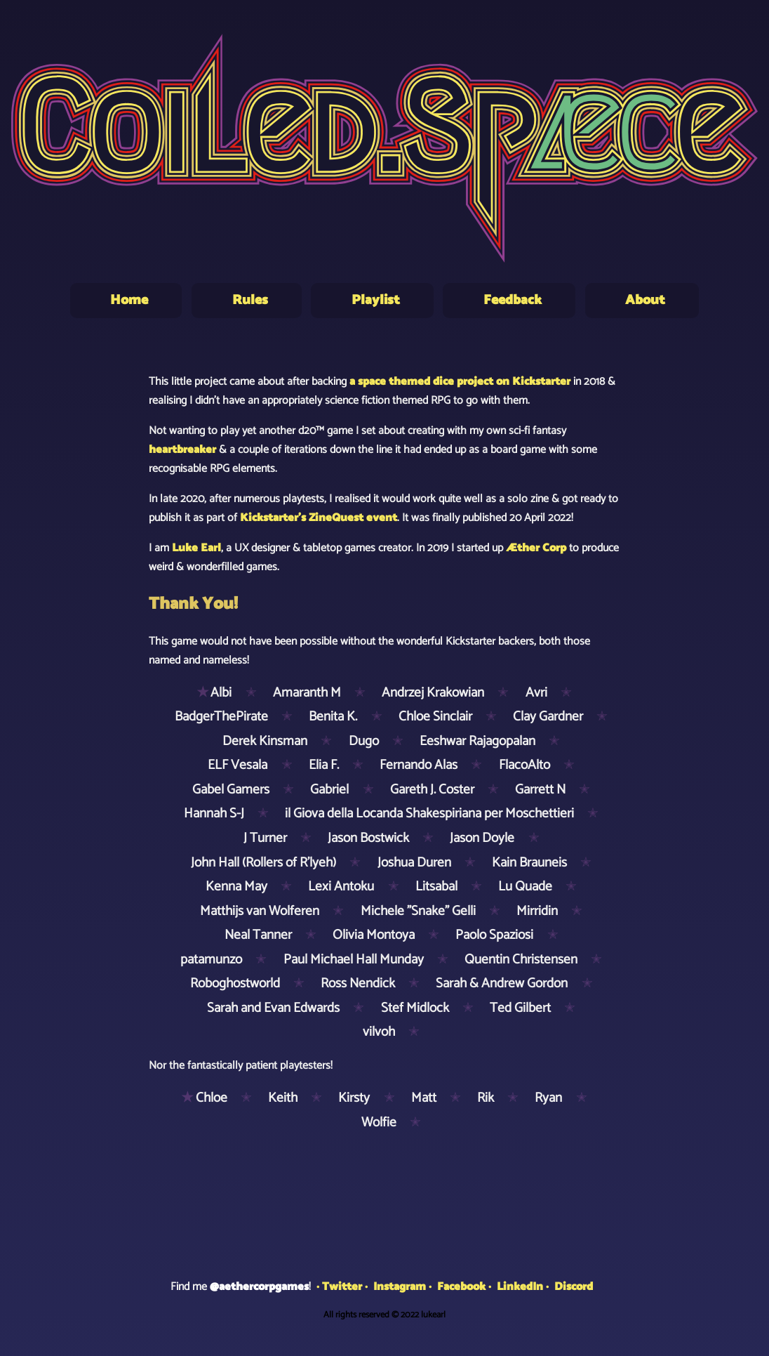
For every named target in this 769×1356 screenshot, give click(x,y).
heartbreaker (182, 449)
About (645, 300)
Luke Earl (196, 548)
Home (129, 300)
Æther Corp (536, 548)
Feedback (512, 300)
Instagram (399, 1286)
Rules (250, 300)
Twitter (342, 1286)
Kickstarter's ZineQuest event (318, 517)
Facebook (461, 1286)
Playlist (376, 300)
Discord (573, 1286)
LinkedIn (520, 1286)
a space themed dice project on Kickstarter (459, 381)
